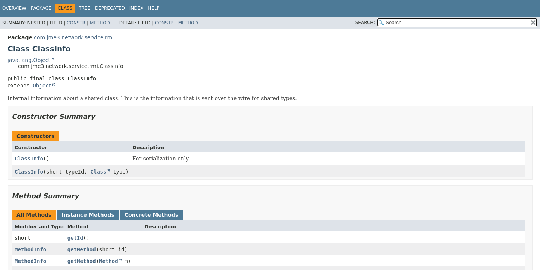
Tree (84, 8)
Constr (76, 23)
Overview (14, 8)
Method (100, 23)
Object (42, 85)
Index (136, 8)
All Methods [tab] (33, 215)
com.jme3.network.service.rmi (74, 37)
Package (41, 8)
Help (153, 8)
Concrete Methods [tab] (151, 215)
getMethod (82, 249)
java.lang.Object (29, 60)
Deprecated (110, 8)
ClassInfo (29, 159)
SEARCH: (365, 22)
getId (75, 238)
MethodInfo (30, 249)
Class (98, 172)
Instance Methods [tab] (88, 215)
